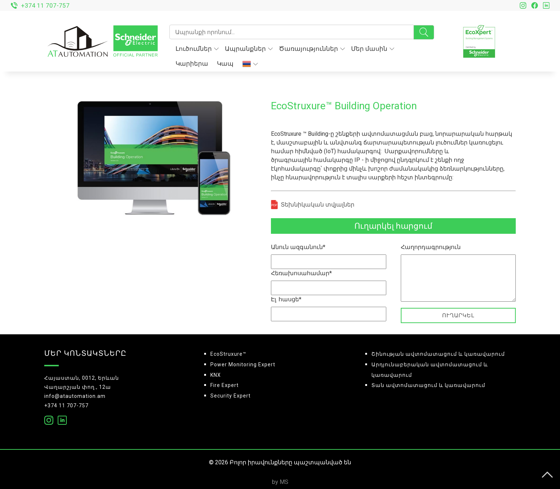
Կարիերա (192, 63)
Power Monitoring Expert (242, 364)
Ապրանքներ (249, 48)
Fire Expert (224, 385)
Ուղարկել (458, 315)
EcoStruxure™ (228, 354)
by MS (280, 481)
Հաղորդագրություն (431, 247)
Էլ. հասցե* (286, 299)
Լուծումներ (197, 48)
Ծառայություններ (312, 48)
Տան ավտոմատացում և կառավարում (428, 385)
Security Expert (230, 396)
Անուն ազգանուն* (298, 247)
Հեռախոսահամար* (301, 273)
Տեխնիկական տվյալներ (317, 204)
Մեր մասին (372, 48)
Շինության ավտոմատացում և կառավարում (438, 354)
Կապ (225, 63)
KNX (215, 375)
